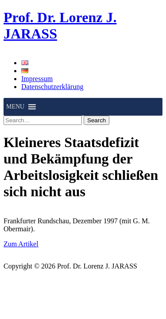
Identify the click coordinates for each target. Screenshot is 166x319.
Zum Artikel (21, 244)
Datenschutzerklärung (52, 86)
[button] (15, 107)
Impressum (37, 78)
